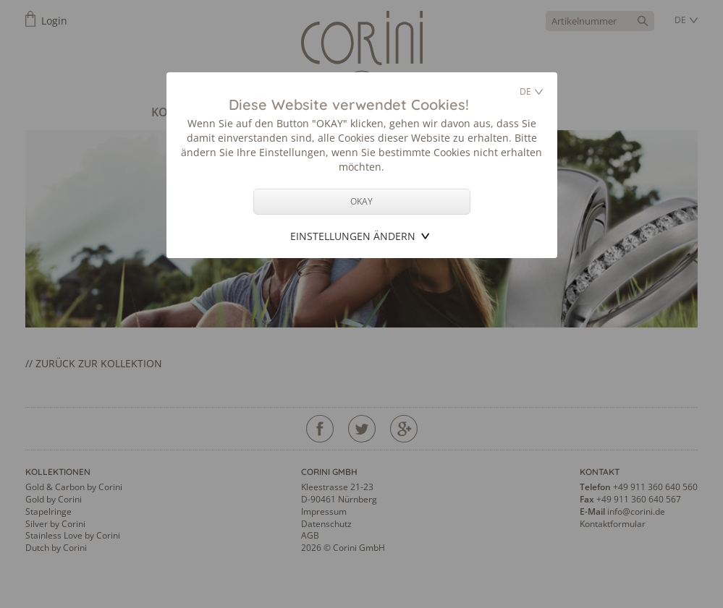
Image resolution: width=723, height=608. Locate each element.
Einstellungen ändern (352, 236)
